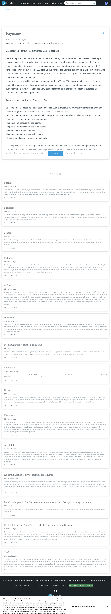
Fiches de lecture (42, 3)
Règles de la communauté (97, 580)
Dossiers (53, 3)
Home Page (6, 9)
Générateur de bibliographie (24, 580)
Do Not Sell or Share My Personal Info (81, 585)
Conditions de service (59, 585)
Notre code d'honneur (22, 585)
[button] (102, 34)
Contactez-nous (7, 580)
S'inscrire (60, 3)
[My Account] (106, 3)
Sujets (33, 3)
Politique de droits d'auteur (78, 580)
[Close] (107, 610)
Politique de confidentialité (40, 585)
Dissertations (25, 3)
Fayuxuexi (17, 9)
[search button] (94, 3)
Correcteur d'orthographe (44, 580)
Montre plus (55, 153)
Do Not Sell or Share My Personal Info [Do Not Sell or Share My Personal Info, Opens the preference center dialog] (82, 610)
